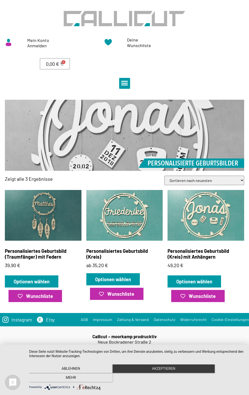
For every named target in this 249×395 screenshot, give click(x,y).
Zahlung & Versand (133, 319)
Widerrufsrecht (193, 319)
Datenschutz (164, 319)
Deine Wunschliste (139, 42)
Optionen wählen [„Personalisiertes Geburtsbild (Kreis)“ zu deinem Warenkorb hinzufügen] (113, 279)
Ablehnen (61, 378)
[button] (124, 83)
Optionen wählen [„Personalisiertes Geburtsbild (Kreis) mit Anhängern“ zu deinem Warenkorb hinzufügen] (194, 281)
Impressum (102, 319)
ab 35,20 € (124, 229)
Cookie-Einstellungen (230, 319)
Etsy (51, 319)
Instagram (22, 319)
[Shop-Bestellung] (204, 180)
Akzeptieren (136, 378)
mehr (212, 378)
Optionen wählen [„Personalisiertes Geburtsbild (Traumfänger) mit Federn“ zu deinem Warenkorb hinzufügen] (32, 281)
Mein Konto (38, 40)
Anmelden (37, 45)
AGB (84, 319)
